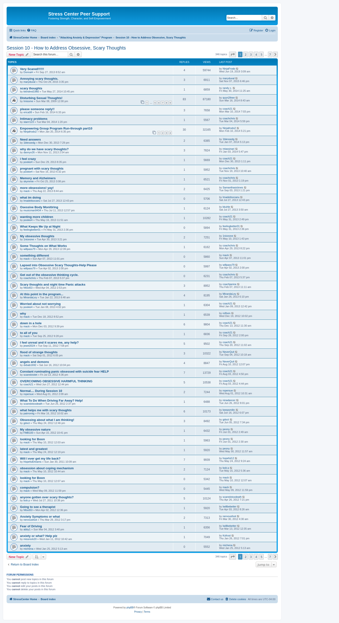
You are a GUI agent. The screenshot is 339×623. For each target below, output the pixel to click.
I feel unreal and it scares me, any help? (49, 342)
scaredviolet (30, 374)
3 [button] (251, 54)
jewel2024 (29, 345)
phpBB (129, 607)
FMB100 (28, 432)
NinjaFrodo (229, 68)
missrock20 (30, 539)
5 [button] (261, 54)
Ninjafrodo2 (30, 131)
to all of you (28, 333)
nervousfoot (30, 519)
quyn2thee (229, 97)
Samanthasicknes (233, 187)
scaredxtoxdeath (33, 403)
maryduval (30, 81)
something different (34, 255)
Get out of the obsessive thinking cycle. (49, 275)
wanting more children (36, 217)
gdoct (27, 423)
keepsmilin (229, 409)
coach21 (228, 108)
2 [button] (245, 54)
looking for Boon (32, 439)
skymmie (29, 181)
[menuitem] (31, 30)
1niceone (29, 239)
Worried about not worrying (40, 304)
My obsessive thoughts (37, 236)
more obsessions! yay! (37, 188)
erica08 (28, 112)
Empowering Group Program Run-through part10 (56, 128)
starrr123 (29, 121)
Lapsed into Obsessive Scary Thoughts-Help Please (58, 265)
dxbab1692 (30, 365)
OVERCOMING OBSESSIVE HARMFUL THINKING (56, 381)
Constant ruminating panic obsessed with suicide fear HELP (64, 371)
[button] (232, 54)
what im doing (30, 197)
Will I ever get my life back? (40, 458)
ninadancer (229, 400)
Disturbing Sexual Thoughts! (41, 98)
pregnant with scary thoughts (42, 168)
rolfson (226, 313)
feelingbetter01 (32, 229)
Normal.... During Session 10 (41, 391)
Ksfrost (227, 535)
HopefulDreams (32, 461)
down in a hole (31, 323)
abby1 (27, 529)
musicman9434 (32, 210)
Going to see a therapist (37, 507)
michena (28, 548)
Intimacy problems (34, 118)
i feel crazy (28, 159)
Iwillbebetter (230, 506)
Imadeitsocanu (32, 200)
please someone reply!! (37, 109)
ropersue (29, 394)
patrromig (29, 413)
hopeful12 (228, 458)
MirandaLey (30, 297)
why (23, 313)
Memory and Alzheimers (38, 178)
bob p (226, 467)
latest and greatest (34, 449)
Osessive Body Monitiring (39, 207)
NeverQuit (228, 351)
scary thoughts (31, 88)
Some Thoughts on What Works (43, 246)
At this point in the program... (41, 294)
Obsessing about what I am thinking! (47, 420)
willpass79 (30, 249)
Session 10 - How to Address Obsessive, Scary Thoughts (66, 47)
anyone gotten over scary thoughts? (47, 497)
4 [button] (256, 54)
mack (27, 191)
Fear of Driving (31, 526)
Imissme (28, 101)
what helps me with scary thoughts (46, 410)
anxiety (25, 545)
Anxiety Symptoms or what (40, 516)
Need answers (30, 139)
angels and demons (34, 362)
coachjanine (230, 284)
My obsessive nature (35, 429)
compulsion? (29, 487)
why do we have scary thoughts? (44, 149)
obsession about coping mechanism (47, 468)
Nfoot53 (28, 287)
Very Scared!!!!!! (32, 69)
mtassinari (228, 148)
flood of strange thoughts (39, 352)
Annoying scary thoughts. (39, 78)
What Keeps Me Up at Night (40, 226)
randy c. (227, 88)
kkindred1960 (31, 91)
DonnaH (28, 72)
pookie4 (28, 162)
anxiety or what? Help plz (38, 536)
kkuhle (226, 206)
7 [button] (270, 54)
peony (226, 429)
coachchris (229, 118)
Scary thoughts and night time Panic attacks (52, 284)
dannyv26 (29, 152)
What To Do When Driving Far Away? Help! (51, 400)
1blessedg (29, 142)
